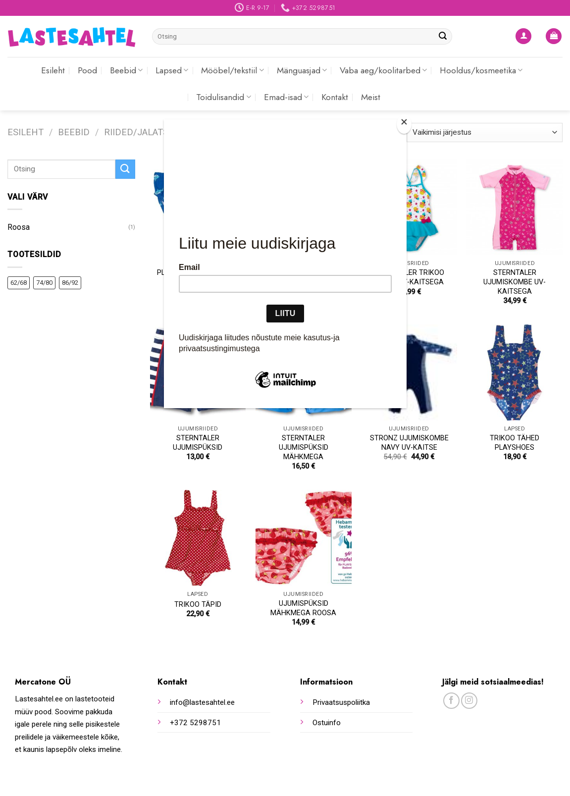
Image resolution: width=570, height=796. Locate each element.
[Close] (404, 124)
